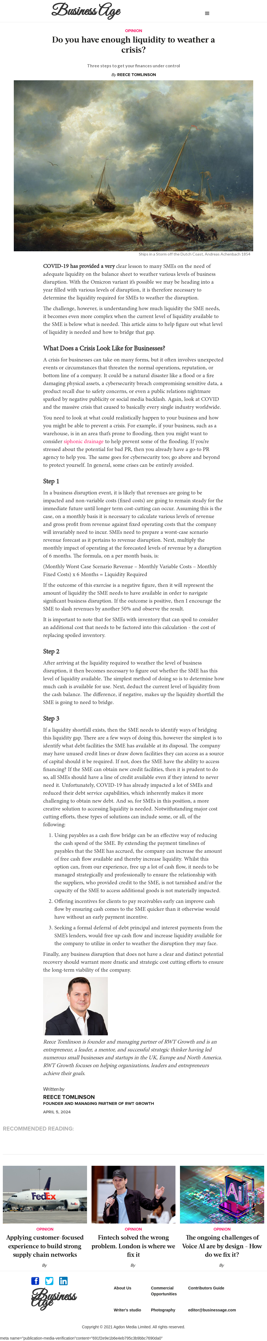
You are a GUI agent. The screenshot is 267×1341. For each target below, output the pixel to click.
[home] (115, 11)
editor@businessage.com (212, 1310)
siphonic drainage (84, 442)
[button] (207, 13)
